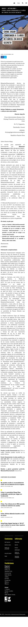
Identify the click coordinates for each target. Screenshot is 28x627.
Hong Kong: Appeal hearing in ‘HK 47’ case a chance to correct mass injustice (13, 524)
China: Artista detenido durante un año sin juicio (12, 514)
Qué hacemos (7, 542)
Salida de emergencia (17, 553)
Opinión (16, 545)
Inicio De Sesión (8, 553)
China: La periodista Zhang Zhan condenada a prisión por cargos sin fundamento (11, 494)
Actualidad (12, 8)
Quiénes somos (8, 545)
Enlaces (16, 547)
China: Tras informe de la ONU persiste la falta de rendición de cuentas (13, 505)
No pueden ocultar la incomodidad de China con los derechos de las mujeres (12, 483)
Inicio (4, 8)
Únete (18, 3)
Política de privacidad (7, 548)
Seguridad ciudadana (17, 556)
